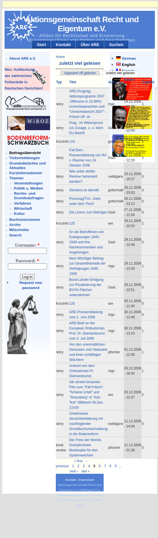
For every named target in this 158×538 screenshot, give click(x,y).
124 (72, 142)
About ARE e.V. (22, 58)
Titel (72, 82)
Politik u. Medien (28, 188)
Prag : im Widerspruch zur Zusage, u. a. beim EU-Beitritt (86, 128)
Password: (27, 260)
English (128, 65)
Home (60, 57)
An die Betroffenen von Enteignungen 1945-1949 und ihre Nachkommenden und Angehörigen (86, 242)
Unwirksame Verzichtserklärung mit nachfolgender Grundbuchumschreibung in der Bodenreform (88, 424)
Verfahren (22, 203)
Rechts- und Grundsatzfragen (29, 195)
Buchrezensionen (24, 219)
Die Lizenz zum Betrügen (88, 212)
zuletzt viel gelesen (120, 73)
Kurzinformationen (25, 173)
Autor (112, 82)
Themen (16, 178)
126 (72, 304)
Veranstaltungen (28, 183)
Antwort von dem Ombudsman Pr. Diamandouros (82, 371)
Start (41, 44)
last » (86, 471)
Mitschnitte (19, 230)
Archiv (15, 225)
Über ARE (90, 44)
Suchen (116, 44)
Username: (27, 245)
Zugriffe (148, 82)
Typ (59, 82)
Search (15, 235)
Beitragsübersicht (25, 153)
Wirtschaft (23, 208)
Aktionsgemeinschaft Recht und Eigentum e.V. (82, 24)
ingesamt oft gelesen (80, 73)
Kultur (19, 213)
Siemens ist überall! (84, 190)
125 (72, 223)
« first (78, 461)
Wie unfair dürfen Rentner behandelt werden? (83, 176)
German (129, 58)
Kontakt (63, 44)
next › (74, 471)
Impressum (86, 479)
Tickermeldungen (24, 158)
